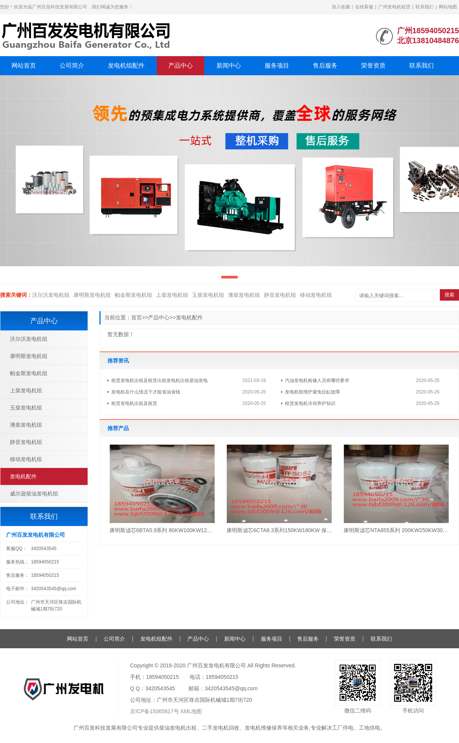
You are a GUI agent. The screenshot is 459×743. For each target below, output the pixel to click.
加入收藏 (341, 7)
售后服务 (325, 65)
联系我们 (424, 7)
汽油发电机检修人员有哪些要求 (317, 380)
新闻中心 (228, 65)
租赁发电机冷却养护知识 (310, 403)
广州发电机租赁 (394, 7)
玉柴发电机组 (208, 295)
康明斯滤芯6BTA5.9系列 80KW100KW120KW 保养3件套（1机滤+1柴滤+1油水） (162, 530)
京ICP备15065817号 (154, 711)
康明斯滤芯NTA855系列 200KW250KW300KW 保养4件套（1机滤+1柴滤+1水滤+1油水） (396, 530)
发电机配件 (189, 317)
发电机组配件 (126, 65)
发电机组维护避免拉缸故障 (312, 392)
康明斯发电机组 (92, 295)
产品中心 (180, 65)
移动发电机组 (316, 295)
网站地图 (448, 7)
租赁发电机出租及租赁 (134, 403)
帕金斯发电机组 (133, 295)
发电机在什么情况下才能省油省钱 (145, 392)
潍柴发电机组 (244, 295)
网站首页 (23, 65)
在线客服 (364, 7)
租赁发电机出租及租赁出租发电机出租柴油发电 (159, 380)
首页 (136, 317)
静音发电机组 (280, 295)
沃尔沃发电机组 (51, 295)
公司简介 (72, 65)
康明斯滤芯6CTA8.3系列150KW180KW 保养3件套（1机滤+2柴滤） (279, 530)
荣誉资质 (373, 65)
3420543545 (44, 548)
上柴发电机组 (172, 295)
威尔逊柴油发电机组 (34, 493)
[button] (229, 277)
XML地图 (191, 711)
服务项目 (277, 65)
